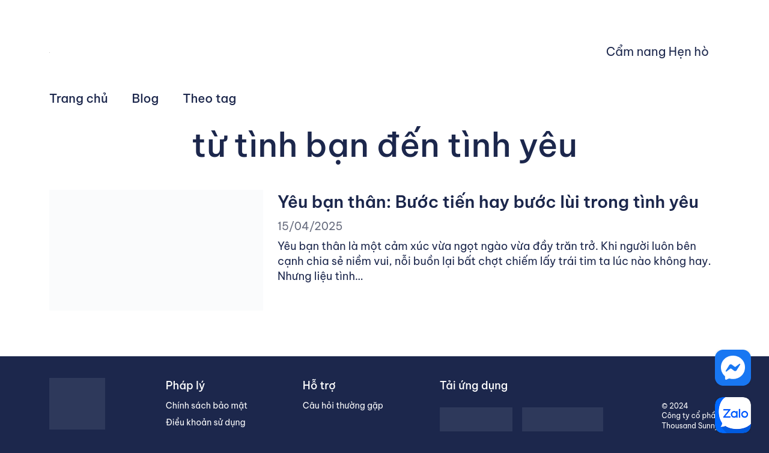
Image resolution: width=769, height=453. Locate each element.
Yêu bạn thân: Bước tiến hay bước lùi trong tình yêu (488, 201)
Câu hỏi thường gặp (343, 405)
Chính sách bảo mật (207, 405)
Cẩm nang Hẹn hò (657, 51)
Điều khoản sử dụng (206, 422)
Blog (145, 98)
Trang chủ (78, 98)
